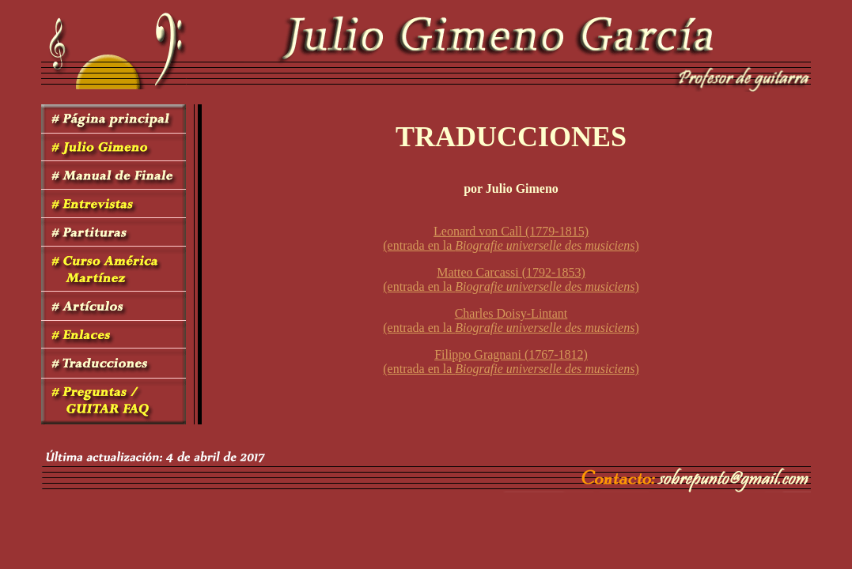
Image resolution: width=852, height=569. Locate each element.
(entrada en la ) (510, 245)
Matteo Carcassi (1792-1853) (511, 272)
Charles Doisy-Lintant (511, 313)
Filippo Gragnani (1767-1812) (511, 354)
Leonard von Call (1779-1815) (511, 231)
